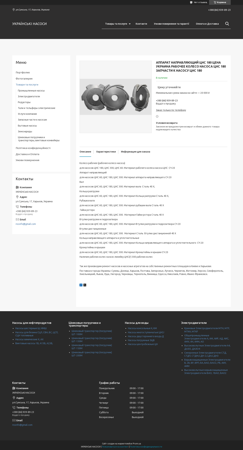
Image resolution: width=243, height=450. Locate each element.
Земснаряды (25, 131)
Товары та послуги (116, 23)
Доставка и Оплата (27, 154)
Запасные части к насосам (32, 119)
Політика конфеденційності (33, 148)
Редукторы (24, 102)
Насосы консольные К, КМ (142, 328)
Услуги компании (27, 113)
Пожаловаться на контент (115, 447)
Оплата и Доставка (207, 23)
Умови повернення (27, 160)
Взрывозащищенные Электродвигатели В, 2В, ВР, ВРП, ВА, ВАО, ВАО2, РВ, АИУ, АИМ (207, 362)
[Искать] (226, 24)
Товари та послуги (27, 84)
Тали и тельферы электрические (36, 108)
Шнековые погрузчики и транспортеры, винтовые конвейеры (39, 139)
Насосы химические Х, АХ (29, 339)
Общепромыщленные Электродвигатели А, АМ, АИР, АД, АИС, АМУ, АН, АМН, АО (206, 338)
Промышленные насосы (31, 90)
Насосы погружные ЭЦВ (141, 340)
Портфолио (23, 72)
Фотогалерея (24, 78)
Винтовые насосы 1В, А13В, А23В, (34, 343)
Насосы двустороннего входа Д (146, 336)
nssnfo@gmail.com (26, 224)
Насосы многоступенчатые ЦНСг (146, 332)
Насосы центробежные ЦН (143, 344)
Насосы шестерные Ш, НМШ (31, 328)
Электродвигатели (29, 96)
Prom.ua (137, 443)
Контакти (141, 23)
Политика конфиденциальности (146, 447)
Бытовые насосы (27, 125)
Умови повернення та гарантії (171, 23)
